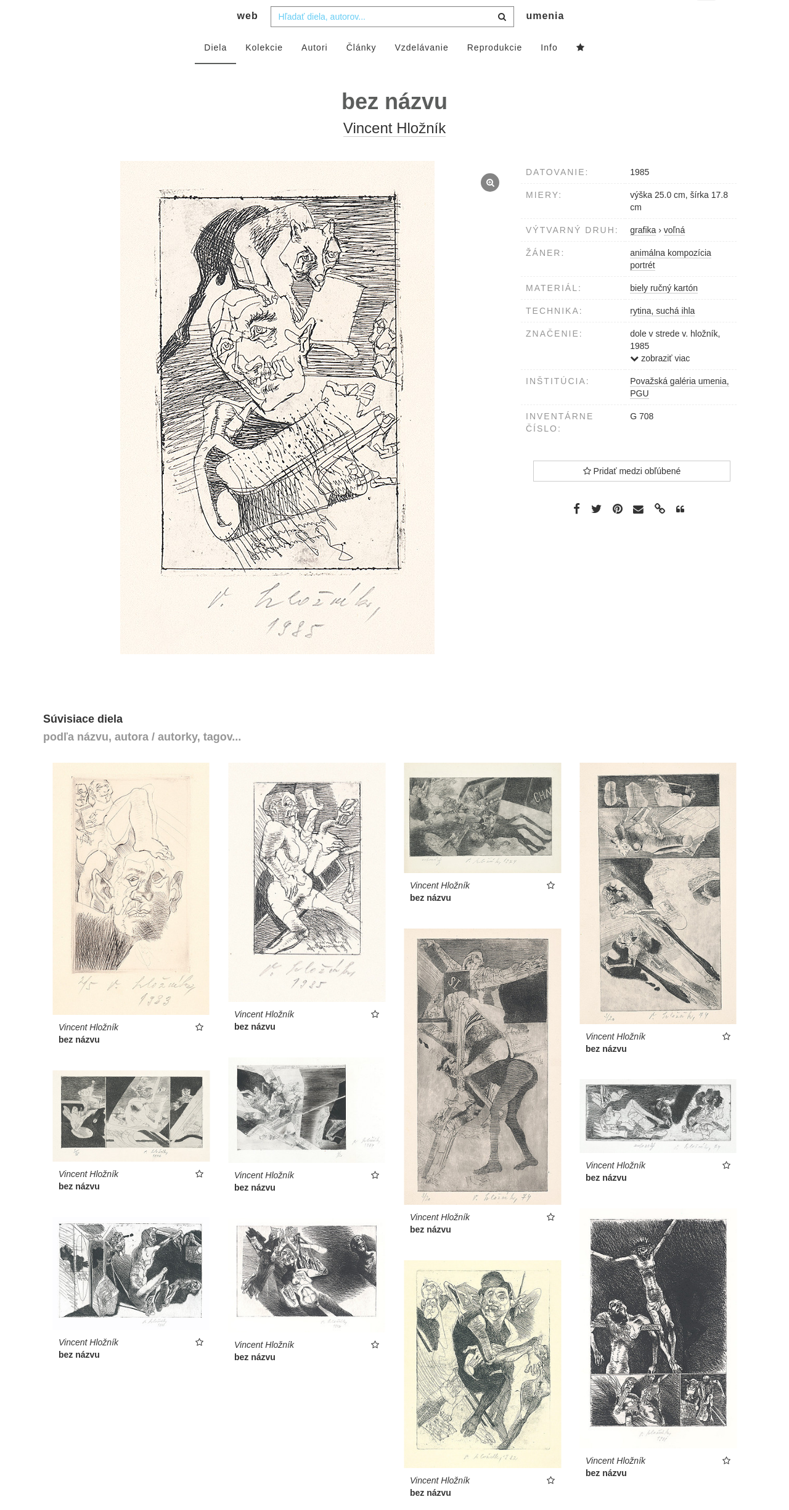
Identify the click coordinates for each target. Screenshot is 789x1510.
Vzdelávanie (421, 72)
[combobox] (392, 41)
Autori (314, 72)
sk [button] (707, 19)
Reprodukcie (495, 72)
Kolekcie (264, 72)
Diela (215, 72)
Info (549, 72)
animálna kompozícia (670, 277)
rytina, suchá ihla (662, 335)
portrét (642, 290)
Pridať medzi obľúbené (632, 496)
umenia (545, 40)
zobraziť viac (660, 383)
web (247, 40)
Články (361, 72)
